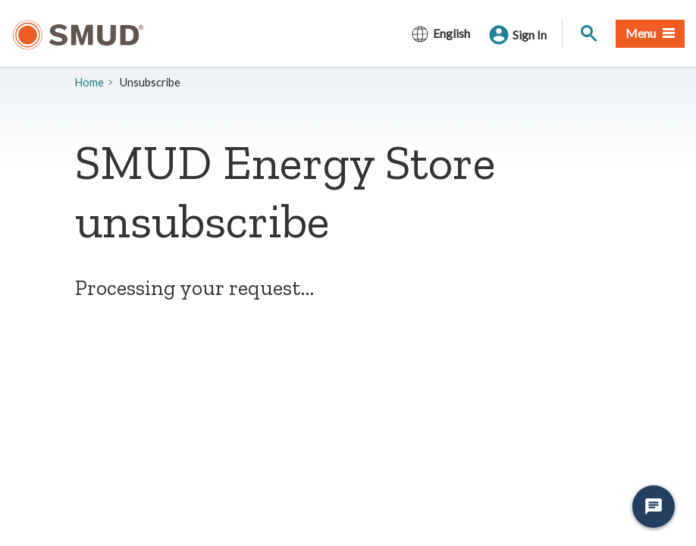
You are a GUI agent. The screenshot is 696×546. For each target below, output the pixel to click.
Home (89, 82)
